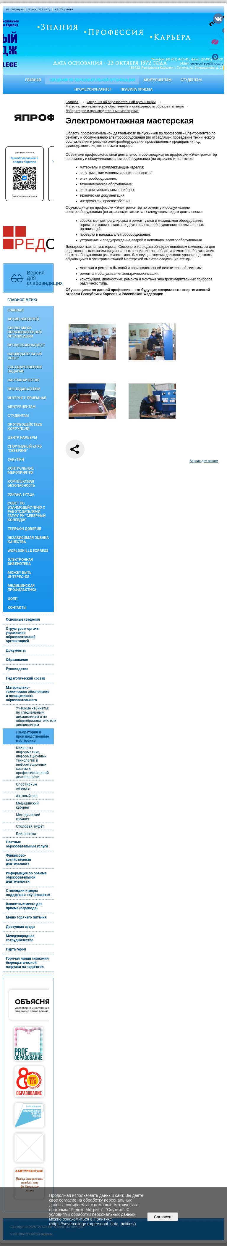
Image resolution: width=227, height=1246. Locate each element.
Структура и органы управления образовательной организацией (23, 635)
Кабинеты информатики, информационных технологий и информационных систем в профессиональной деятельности (32, 762)
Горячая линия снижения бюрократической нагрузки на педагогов (27, 962)
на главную (14, 9)
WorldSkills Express (28, 551)
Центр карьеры (22, 438)
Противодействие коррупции (25, 427)
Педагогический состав (25, 678)
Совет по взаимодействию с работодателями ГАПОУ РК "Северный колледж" (27, 511)
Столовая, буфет (30, 826)
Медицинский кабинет (27, 805)
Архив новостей (23, 319)
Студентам (191, 80)
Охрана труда (21, 494)
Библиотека (26, 834)
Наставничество (24, 380)
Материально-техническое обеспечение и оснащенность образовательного (27, 693)
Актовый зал (27, 796)
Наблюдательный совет (25, 356)
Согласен (162, 1217)
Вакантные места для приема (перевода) (24, 906)
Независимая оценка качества (28, 540)
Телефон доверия (24, 529)
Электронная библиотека (20, 562)
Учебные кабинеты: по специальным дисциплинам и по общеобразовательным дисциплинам (35, 716)
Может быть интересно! (20, 575)
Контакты (17, 608)
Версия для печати (203, 461)
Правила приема (137, 89)
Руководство (17, 669)
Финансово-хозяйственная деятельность (18, 859)
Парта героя (16, 949)
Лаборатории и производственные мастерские (32, 736)
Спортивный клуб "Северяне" (25, 448)
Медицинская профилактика (22, 588)
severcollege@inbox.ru (206, 63)
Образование (17, 660)
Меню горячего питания (26, 917)
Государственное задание (25, 369)
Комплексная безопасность (21, 483)
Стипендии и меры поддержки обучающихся (28, 893)
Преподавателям (24, 389)
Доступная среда (20, 927)
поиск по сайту (39, 9)
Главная (33, 80)
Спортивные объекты (26, 786)
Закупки (16, 459)
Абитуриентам (158, 80)
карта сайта (64, 9)
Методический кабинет (28, 817)
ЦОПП (12, 599)
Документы (16, 650)
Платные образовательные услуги (27, 844)
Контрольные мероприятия (21, 470)
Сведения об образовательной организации (92, 80)
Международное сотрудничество (20, 938)
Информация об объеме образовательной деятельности (26, 877)
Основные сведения (23, 619)
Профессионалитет (93, 89)
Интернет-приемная (27, 398)
